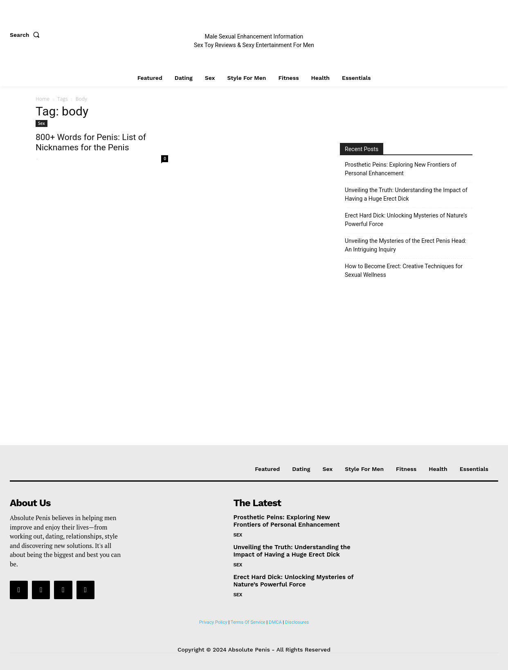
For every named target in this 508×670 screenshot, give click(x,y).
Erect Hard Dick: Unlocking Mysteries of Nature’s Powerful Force (406, 219)
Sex (41, 123)
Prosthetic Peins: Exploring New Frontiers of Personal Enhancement (400, 169)
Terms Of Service (248, 622)
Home (42, 98)
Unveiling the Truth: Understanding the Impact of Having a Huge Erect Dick (406, 194)
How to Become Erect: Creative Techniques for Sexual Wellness (404, 270)
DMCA (275, 622)
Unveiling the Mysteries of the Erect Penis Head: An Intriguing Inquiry (405, 245)
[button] (26, 34)
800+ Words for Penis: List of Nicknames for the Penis (91, 142)
